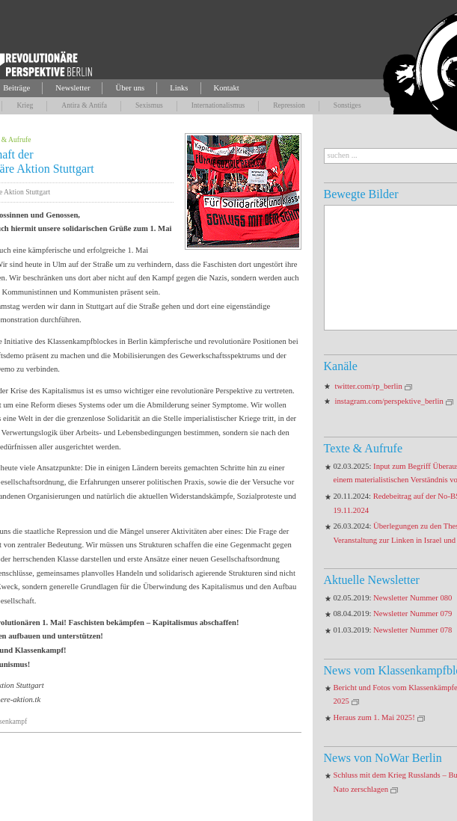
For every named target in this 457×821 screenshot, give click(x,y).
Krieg (24, 105)
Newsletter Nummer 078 (412, 630)
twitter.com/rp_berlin (368, 386)
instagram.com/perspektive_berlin (389, 401)
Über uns (129, 88)
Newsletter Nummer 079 (412, 613)
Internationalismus (218, 105)
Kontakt (226, 88)
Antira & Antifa (84, 105)
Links (179, 88)
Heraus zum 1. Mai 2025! (374, 717)
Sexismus (149, 105)
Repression (289, 105)
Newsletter (72, 88)
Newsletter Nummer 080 (412, 598)
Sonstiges (347, 105)
